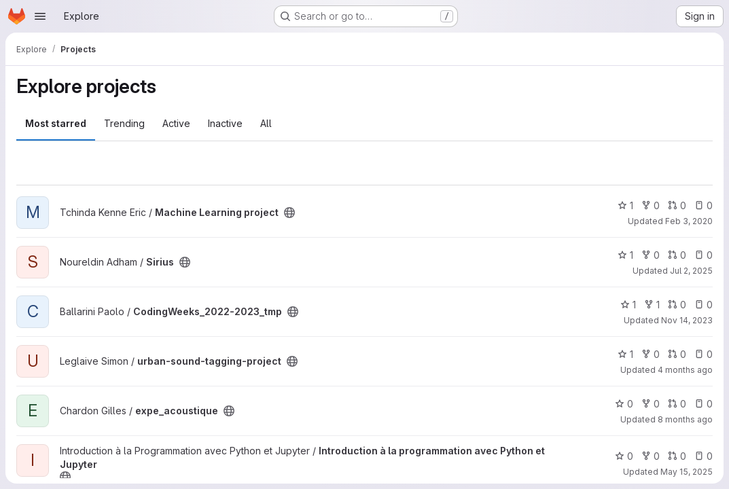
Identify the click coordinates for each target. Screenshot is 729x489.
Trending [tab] (124, 123)
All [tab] (266, 123)
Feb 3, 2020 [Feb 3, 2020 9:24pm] (689, 221)
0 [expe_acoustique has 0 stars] (624, 404)
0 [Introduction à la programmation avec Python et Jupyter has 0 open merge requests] (677, 456)
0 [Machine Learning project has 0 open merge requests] (677, 205)
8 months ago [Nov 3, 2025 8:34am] (685, 419)
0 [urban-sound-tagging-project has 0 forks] (650, 354)
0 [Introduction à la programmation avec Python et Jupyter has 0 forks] (650, 456)
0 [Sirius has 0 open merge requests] (677, 255)
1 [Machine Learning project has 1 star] (625, 205)
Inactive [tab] (225, 123)
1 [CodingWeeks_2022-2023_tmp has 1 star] (628, 304)
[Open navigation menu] (40, 16)
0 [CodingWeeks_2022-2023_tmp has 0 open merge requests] (677, 304)
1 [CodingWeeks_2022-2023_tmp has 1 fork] (652, 304)
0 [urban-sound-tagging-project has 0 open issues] (703, 354)
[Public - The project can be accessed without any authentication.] (289, 212)
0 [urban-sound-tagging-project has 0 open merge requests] (677, 354)
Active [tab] (176, 123)
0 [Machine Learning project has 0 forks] (650, 205)
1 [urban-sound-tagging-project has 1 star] (625, 354)
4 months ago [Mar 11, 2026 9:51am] (685, 370)
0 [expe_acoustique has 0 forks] (650, 404)
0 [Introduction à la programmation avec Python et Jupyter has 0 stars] (624, 456)
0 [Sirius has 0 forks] (650, 255)
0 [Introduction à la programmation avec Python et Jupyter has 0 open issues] (703, 456)
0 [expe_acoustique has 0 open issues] (703, 404)
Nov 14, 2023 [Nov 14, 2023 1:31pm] (687, 320)
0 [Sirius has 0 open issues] (703, 255)
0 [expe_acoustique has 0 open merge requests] (677, 404)
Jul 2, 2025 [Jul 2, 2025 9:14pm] (691, 271)
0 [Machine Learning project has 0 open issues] (703, 205)
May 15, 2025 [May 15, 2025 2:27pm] (686, 472)
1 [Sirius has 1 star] (625, 255)
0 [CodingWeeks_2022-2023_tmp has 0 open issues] (703, 304)
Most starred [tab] (55, 123)
